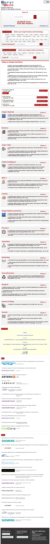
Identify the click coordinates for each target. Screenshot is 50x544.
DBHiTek (36, 34)
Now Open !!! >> (43, 90)
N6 (26, 39)
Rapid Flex (24, 52)
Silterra (13, 36)
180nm (33, 41)
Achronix (21, 54)
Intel (47, 34)
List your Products (22, 537)
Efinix (5, 54)
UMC (38, 36)
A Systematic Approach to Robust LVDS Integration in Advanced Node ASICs (19, 368)
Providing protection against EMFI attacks (11, 387)
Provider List (44, 26)
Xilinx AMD (9, 52)
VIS (42, 36)
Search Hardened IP (8, 44)
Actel (43, 52)
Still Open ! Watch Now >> (41, 105)
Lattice (9, 54)
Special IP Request (9, 26)
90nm (24, 41)
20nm (46, 39)
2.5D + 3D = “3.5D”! (6, 380)
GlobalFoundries (20, 34)
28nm (12, 41)
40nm (16, 41)
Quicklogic (15, 54)
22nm (7, 41)
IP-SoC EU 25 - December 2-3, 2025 (8, 105)
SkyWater (19, 36)
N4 (20, 39)
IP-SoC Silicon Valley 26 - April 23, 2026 (8, 90)
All (4, 52)
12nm (37, 39)
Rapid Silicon (31, 52)
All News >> (43, 112)
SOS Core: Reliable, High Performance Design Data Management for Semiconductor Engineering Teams (25, 444)
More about (38, 532)
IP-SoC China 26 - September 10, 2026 (7, 97)
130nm (29, 41)
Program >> (5, 93)
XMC (7, 37)
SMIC (27, 34)
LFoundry (8, 36)
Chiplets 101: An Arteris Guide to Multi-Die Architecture (14, 374)
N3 (17, 39)
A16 (11, 39)
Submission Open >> (42, 97)
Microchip (38, 52)
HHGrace (42, 34)
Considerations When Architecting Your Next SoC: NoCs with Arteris (17, 467)
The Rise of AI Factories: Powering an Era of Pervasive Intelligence (16, 398)
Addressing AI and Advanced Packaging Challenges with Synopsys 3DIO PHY (19, 405)
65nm (20, 41)
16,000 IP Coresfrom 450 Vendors (25, 23)
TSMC (7, 34)
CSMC (31, 34)
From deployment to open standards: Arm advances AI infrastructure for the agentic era (21, 394)
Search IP (25, 12)
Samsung (13, 34)
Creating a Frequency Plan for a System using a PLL (13, 487)
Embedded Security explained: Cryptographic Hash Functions (15, 426)
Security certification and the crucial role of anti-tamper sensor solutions (18, 509)
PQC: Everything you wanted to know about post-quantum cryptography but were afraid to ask (23, 361)
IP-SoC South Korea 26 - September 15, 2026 (7, 101)
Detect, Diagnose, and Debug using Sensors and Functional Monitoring (17, 437)
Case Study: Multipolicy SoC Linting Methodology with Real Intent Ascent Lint (19, 452)
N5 (23, 39)
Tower (34, 36)
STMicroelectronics (27, 36)
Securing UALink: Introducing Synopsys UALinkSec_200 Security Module (18, 480)
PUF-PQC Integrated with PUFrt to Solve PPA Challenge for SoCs (16, 494)
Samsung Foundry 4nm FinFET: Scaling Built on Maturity (14, 422)
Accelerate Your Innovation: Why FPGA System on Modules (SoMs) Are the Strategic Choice (22, 459)
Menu (46, 2)
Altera (19, 52)
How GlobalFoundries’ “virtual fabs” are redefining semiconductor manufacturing (20, 412)
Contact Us (5, 534)
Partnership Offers (7, 537)
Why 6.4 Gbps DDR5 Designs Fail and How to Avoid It (13, 415)
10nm (33, 39)
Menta (15, 52)
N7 (29, 39)
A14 (7, 39)
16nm (41, 39)
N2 (14, 39)
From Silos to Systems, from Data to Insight (11, 502)
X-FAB (46, 36)
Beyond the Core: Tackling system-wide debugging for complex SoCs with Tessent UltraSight (22, 474)
